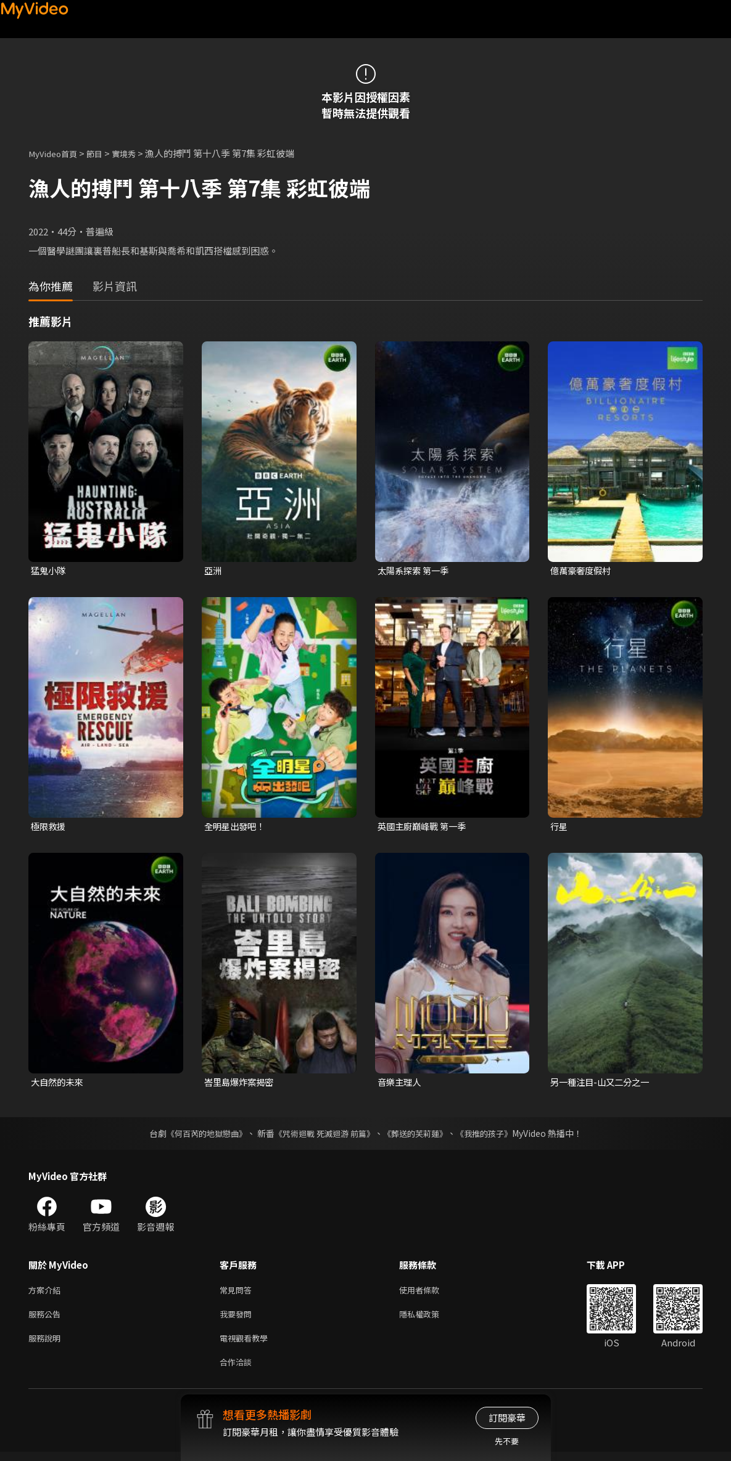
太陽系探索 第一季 (415, 570)
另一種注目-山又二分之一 (603, 1084)
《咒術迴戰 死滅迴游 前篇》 (322, 1135)
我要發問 (238, 1318)
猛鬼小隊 (49, 570)
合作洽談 (238, 1370)
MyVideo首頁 (56, 153)
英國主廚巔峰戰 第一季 (425, 827)
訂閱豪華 (507, 1417)
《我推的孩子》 (493, 1135)
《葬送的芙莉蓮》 (419, 1135)
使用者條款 (430, 1293)
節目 (103, 153)
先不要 (507, 1441)
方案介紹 (46, 1293)
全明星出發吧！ (236, 827)
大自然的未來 (58, 1084)
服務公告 (46, 1318)
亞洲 (213, 570)
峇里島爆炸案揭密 (241, 1084)
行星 (559, 827)
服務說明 (46, 1344)
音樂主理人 (401, 1084)
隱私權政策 (430, 1318)
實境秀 (135, 153)
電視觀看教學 (247, 1344)
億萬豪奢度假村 (582, 570)
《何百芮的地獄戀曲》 (198, 1135)
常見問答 (238, 1293)
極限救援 (49, 827)
